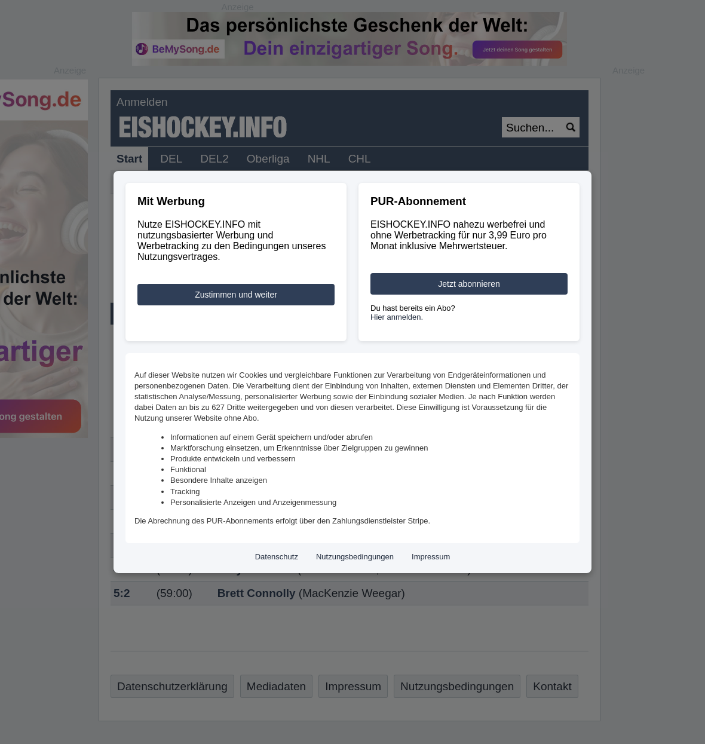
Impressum (431, 556)
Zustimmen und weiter (236, 294)
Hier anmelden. (396, 317)
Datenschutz (276, 556)
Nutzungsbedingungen (355, 556)
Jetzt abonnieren (469, 284)
